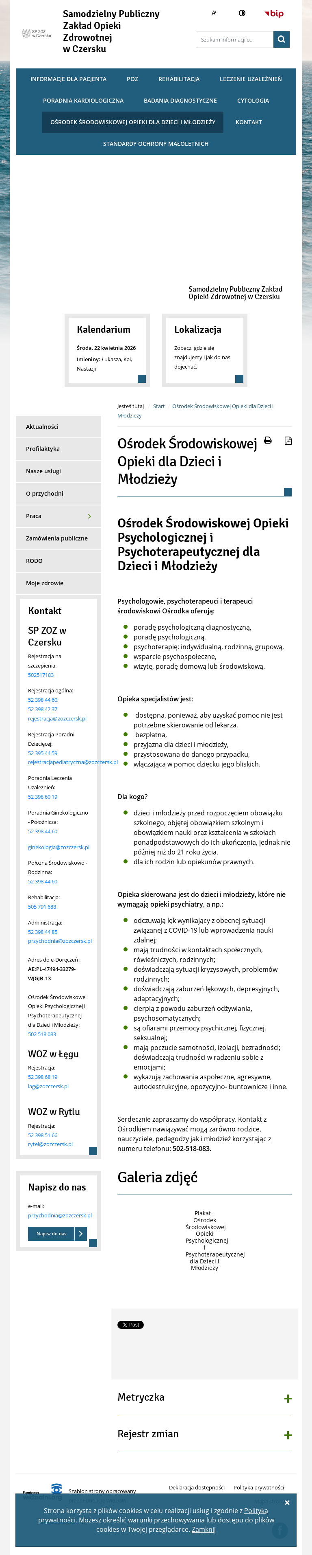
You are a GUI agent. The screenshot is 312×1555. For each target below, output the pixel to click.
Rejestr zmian (148, 1434)
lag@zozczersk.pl (48, 1086)
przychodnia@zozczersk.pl (60, 940)
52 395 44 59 (42, 753)
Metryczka (141, 1398)
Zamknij (204, 1529)
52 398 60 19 (42, 796)
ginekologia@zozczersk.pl (58, 847)
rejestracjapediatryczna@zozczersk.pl (73, 762)
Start (159, 406)
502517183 (41, 675)
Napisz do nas (51, 1233)
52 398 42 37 (42, 709)
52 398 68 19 (42, 1077)
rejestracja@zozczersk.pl (57, 718)
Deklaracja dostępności (197, 1487)
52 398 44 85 (42, 932)
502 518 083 (42, 1034)
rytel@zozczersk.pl (50, 1144)
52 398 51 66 (42, 1135)
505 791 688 (42, 906)
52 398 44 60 (42, 699)
